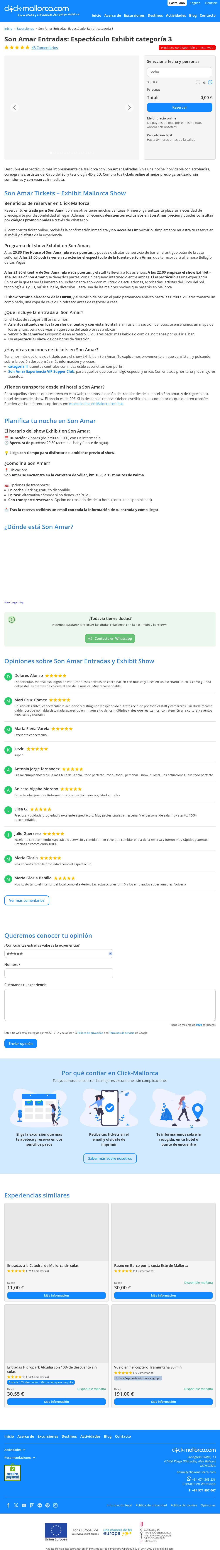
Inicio (8, 28)
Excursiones (25, 28)
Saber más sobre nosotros (110, 1158)
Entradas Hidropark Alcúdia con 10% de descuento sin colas (52, 1369)
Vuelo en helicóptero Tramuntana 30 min (148, 1367)
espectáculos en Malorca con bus (96, 403)
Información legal (119, 1505)
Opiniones (208, 1505)
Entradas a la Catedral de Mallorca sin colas (43, 1265)
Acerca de (25, 1436)
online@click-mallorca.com (196, 1472)
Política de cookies (184, 1505)
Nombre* (12, 964)
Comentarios (45, 47)
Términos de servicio (121, 1033)
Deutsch (211, 3)
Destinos (69, 1436)
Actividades (90, 1436)
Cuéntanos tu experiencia (25, 984)
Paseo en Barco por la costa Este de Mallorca (151, 1265)
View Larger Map (14, 602)
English (195, 3)
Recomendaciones (19, 1457)
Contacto (123, 1436)
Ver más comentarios (26, 900)
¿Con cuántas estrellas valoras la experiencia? (42, 945)
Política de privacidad (90, 1033)
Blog (108, 1436)
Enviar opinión (21, 1043)
